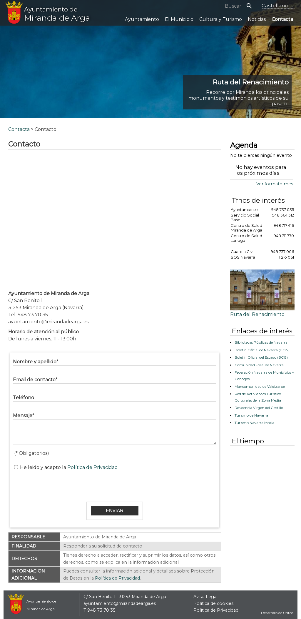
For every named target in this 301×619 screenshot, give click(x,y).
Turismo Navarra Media (254, 422)
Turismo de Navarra (251, 415)
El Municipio (179, 19)
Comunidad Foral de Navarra (259, 365)
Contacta (282, 19)
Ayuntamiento (142, 19)
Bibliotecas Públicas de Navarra (261, 342)
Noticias (257, 19)
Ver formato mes (274, 184)
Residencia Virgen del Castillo (259, 407)
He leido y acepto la (69, 467)
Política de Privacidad (92, 467)
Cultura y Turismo (220, 19)
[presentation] (114, 485)
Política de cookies (213, 603)
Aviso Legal (205, 596)
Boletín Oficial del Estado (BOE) (261, 357)
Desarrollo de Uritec (277, 613)
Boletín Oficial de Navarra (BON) (262, 350)
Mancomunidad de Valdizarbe (260, 386)
